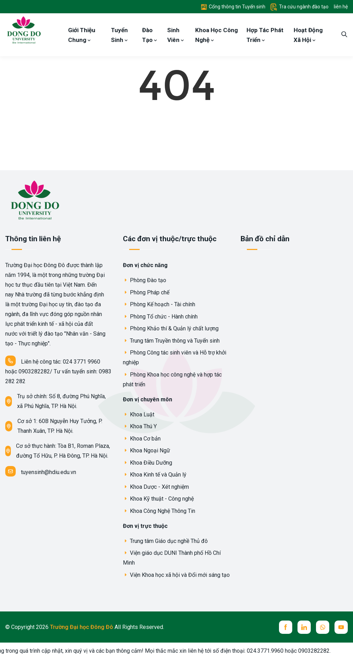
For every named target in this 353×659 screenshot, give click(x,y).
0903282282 (321, 650)
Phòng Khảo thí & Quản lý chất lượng (171, 328)
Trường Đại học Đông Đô (82, 627)
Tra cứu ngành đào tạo (300, 6)
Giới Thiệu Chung (81, 35)
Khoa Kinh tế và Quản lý (154, 474)
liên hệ (341, 6)
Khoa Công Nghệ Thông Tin (159, 511)
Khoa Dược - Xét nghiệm (156, 486)
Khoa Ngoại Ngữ (146, 450)
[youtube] (341, 627)
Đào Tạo (149, 35)
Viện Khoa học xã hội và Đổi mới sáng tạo (176, 575)
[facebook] (285, 627)
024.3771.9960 (272, 650)
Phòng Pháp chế (146, 292)
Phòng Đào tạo (144, 280)
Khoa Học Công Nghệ (216, 35)
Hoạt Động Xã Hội (308, 35)
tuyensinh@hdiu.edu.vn (40, 471)
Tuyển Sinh (119, 35)
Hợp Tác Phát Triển (265, 35)
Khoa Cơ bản (142, 438)
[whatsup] (322, 627)
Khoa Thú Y (140, 426)
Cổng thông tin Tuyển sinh (233, 6)
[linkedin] (304, 627)
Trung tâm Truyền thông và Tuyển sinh (171, 340)
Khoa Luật (138, 414)
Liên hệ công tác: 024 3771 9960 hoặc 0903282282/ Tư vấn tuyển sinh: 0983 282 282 (58, 370)
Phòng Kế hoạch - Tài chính (159, 304)
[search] (344, 34)
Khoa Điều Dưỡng (147, 462)
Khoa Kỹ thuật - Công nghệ (158, 498)
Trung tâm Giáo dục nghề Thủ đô (165, 541)
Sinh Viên (175, 35)
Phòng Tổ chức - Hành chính (160, 316)
